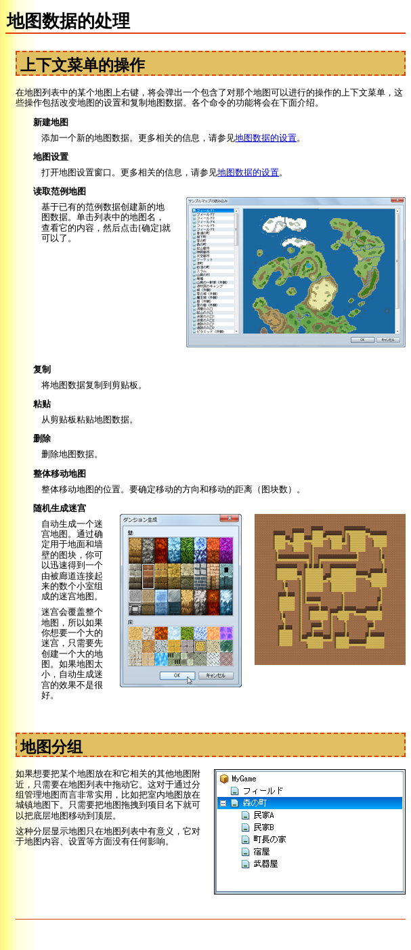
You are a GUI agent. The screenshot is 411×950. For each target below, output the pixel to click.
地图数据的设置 (266, 138)
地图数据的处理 (68, 21)
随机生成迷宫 (59, 508)
